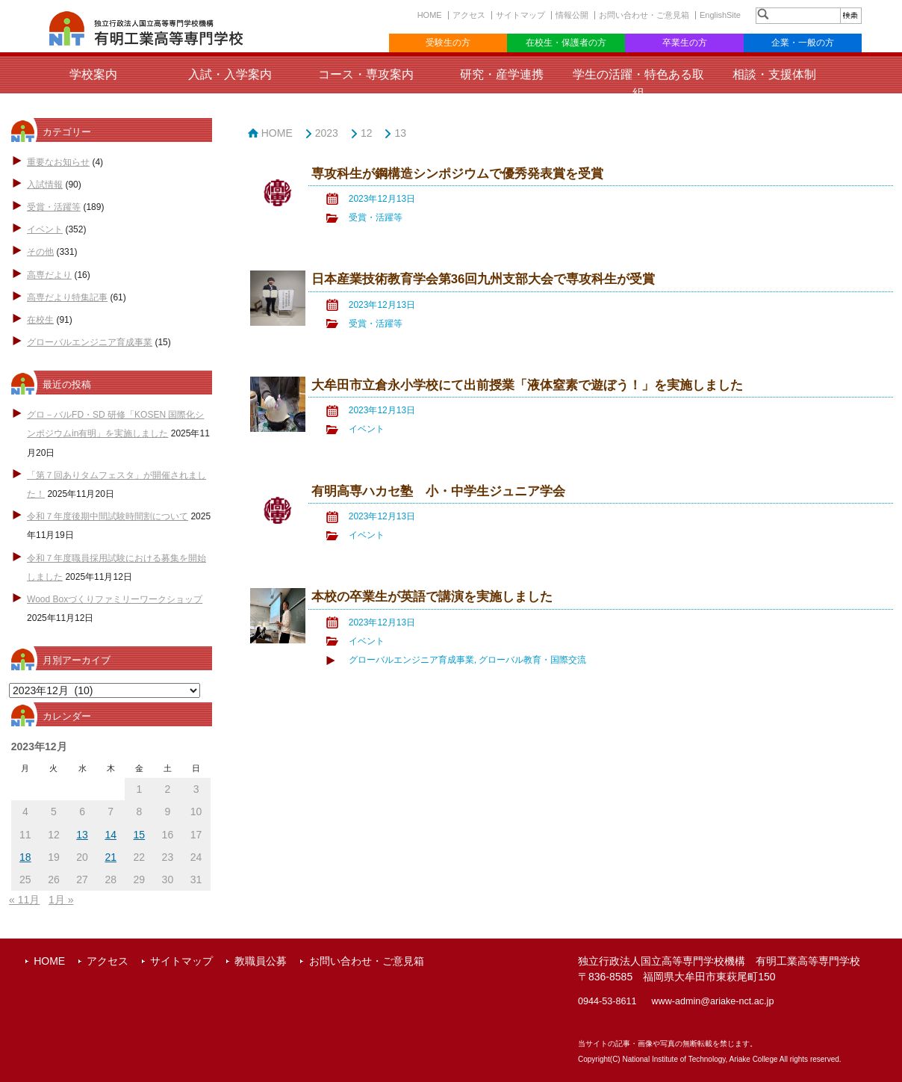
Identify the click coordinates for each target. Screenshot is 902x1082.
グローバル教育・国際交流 (532, 660)
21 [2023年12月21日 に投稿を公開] (110, 857)
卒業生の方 (684, 42)
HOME (429, 14)
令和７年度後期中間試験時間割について (107, 516)
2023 (326, 133)
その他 (40, 252)
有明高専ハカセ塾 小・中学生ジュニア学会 (438, 491)
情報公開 (572, 14)
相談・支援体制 (774, 74)
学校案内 (93, 74)
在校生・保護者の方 (566, 42)
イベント (45, 229)
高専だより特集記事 (67, 297)
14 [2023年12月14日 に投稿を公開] (110, 835)
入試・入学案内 (230, 74)
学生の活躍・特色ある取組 (638, 83)
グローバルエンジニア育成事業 (89, 342)
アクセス (468, 14)
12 (367, 133)
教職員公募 (260, 961)
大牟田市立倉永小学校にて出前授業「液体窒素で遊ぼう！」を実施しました (527, 385)
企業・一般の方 (802, 42)
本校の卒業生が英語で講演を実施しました (432, 597)
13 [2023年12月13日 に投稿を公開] (82, 835)
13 (400, 133)
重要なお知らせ (58, 162)
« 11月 (24, 900)
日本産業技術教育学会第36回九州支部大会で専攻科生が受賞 (483, 279)
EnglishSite (720, 14)
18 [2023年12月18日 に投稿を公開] (25, 857)
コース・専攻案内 (366, 74)
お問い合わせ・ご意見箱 (644, 14)
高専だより (49, 275)
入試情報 (45, 184)
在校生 (40, 320)
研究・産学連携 (502, 74)
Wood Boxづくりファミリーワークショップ (114, 599)
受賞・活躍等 (54, 207)
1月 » (61, 900)
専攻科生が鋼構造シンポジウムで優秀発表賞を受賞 (457, 174)
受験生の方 (448, 42)
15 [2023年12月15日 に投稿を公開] (140, 835)
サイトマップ (520, 14)
